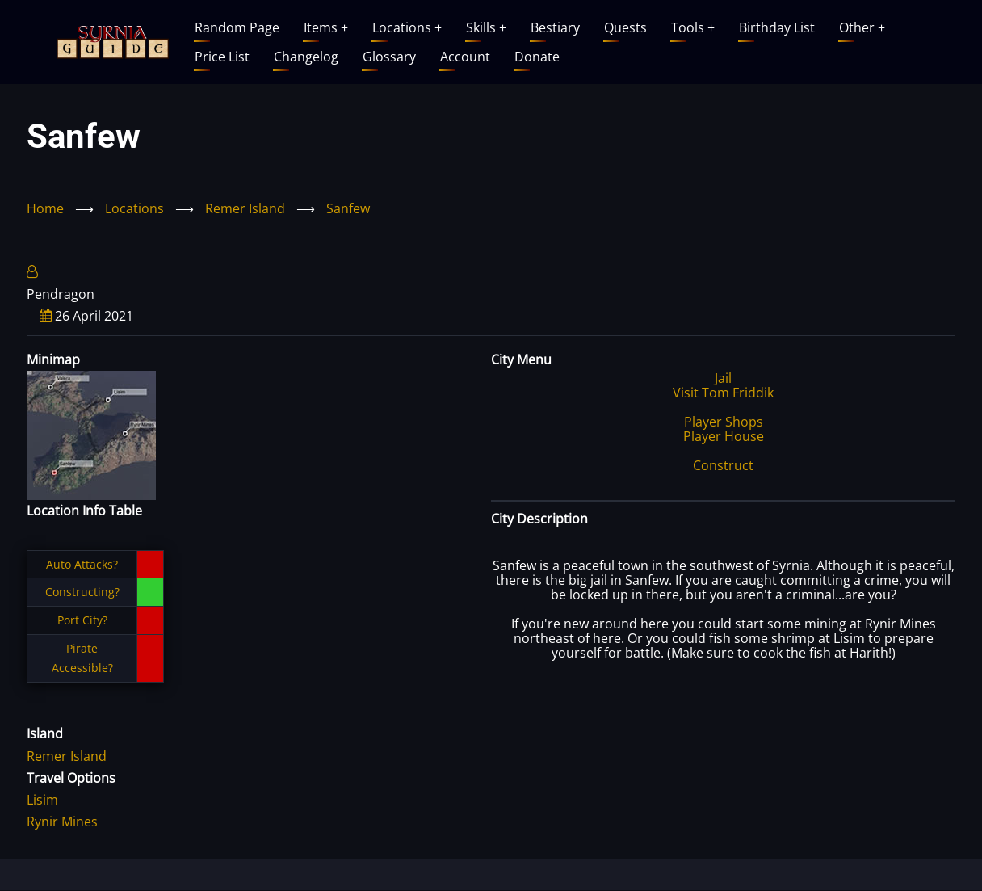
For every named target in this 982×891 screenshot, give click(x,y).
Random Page (237, 27)
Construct (723, 465)
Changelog (306, 56)
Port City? (82, 620)
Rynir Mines (62, 821)
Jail (723, 378)
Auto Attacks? (82, 564)
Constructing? (82, 591)
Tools (693, 27)
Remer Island (245, 208)
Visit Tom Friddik (723, 392)
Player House (723, 436)
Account (465, 56)
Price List (222, 56)
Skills (486, 27)
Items (326, 27)
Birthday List (777, 27)
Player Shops (723, 422)
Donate (537, 56)
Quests (625, 27)
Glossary (389, 56)
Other (862, 27)
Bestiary (555, 27)
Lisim (42, 800)
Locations (407, 27)
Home (45, 208)
